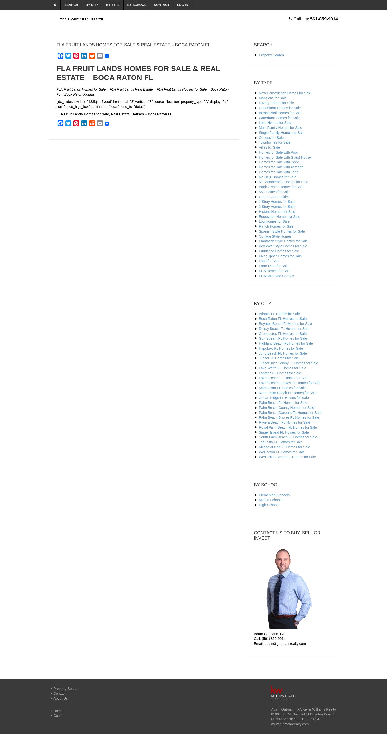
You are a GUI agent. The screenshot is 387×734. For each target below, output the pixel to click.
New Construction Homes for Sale (285, 93)
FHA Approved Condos (276, 276)
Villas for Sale (269, 147)
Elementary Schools (274, 495)
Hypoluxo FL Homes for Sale (281, 348)
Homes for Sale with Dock (279, 162)
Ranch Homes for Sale (276, 226)
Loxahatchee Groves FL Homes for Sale (289, 383)
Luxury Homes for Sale (276, 103)
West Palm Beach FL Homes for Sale (287, 457)
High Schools (269, 505)
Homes (56, 711)
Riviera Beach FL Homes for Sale (284, 422)
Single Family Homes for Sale (281, 133)
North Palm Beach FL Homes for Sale (288, 393)
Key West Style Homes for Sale (283, 246)
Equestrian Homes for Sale (279, 216)
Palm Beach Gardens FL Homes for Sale (290, 413)
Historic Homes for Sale (277, 212)
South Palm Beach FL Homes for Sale (288, 437)
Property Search (271, 55)
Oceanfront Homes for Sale (280, 108)
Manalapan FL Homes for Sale (282, 388)
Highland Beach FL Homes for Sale (286, 343)
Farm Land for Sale (274, 266)
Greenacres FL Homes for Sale (283, 334)
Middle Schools (270, 500)
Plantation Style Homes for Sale (283, 241)
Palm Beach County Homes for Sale (286, 408)
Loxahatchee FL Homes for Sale (283, 378)
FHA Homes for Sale (274, 271)
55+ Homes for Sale (274, 192)
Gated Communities (274, 197)
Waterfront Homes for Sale (279, 118)
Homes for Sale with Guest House (285, 157)
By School (136, 5)
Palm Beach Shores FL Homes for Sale (289, 417)
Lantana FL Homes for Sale (280, 373)
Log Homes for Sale (274, 221)
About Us (58, 698)
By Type (112, 5)
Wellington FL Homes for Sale (282, 452)
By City (92, 5)
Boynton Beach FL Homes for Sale (285, 324)
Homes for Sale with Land (278, 172)
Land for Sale (269, 261)
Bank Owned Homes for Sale (281, 187)
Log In (182, 5)
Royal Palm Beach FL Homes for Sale (288, 427)
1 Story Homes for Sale (277, 202)
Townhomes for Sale (274, 142)
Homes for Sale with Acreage (281, 167)
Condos (57, 716)
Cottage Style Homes (275, 236)
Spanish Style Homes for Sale (282, 231)
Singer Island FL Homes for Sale (284, 432)
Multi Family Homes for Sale (280, 128)
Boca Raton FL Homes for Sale (283, 319)
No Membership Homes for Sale (283, 182)
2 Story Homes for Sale (277, 207)
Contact (162, 5)
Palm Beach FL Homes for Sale (283, 403)
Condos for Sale (271, 137)
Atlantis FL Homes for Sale (279, 314)
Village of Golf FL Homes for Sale (284, 447)
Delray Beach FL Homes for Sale (284, 329)
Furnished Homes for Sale (279, 251)
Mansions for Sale (273, 98)
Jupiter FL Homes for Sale (279, 358)
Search (71, 5)
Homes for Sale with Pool (278, 152)
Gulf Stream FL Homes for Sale (283, 338)
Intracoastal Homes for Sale (280, 113)
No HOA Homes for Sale (277, 177)
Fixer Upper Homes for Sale (280, 256)
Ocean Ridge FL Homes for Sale (284, 398)
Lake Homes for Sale (275, 123)
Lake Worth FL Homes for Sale (282, 368)
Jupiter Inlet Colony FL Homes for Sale (288, 363)
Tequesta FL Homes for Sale (281, 442)
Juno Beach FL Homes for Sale (283, 353)
